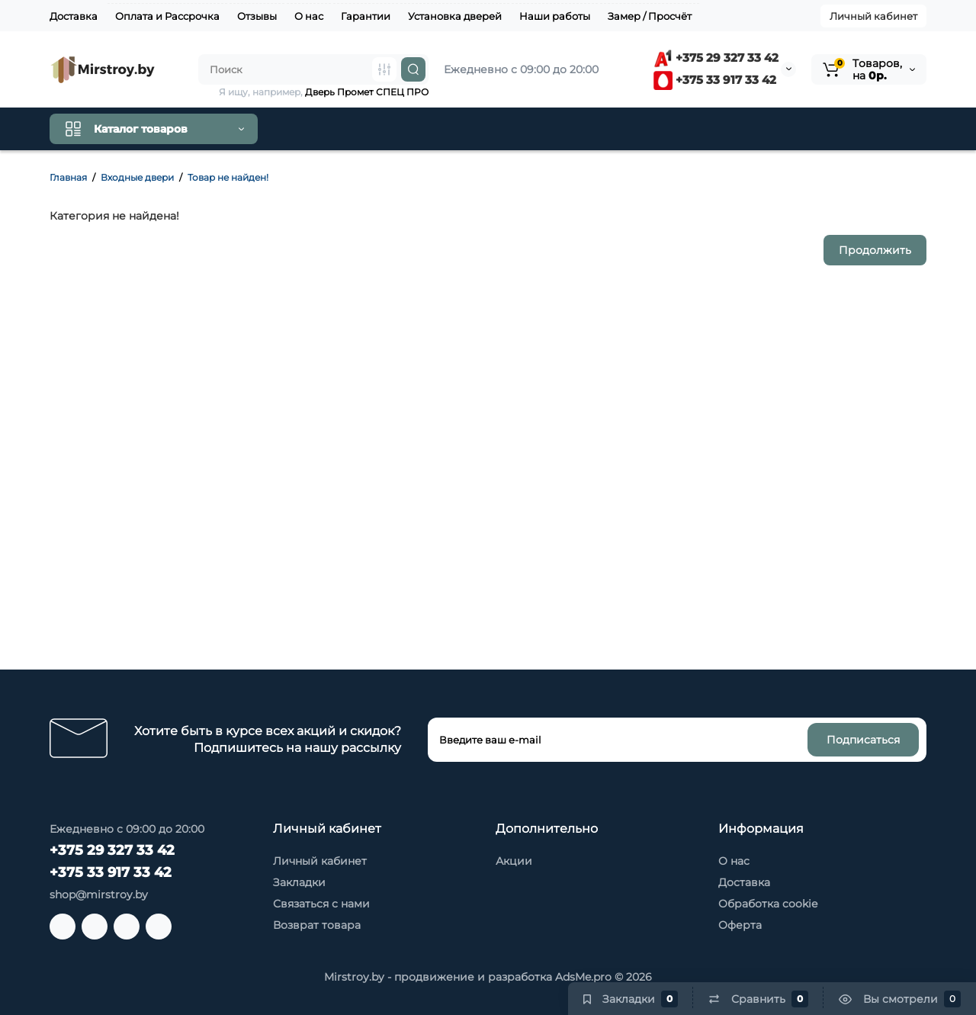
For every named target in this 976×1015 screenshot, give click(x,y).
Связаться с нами (321, 904)
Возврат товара (317, 925)
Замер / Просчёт (650, 16)
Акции (514, 861)
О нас (308, 16)
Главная (68, 177)
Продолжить (875, 250)
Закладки (299, 882)
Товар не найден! (228, 177)
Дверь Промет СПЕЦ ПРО (367, 92)
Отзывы (257, 16)
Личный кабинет (873, 16)
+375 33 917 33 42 (714, 79)
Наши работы (554, 16)
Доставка (74, 16)
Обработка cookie (767, 904)
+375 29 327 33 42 (716, 57)
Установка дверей (455, 16)
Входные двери (137, 177)
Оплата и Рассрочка (167, 16)
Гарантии (365, 16)
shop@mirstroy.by (99, 894)
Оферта (740, 925)
